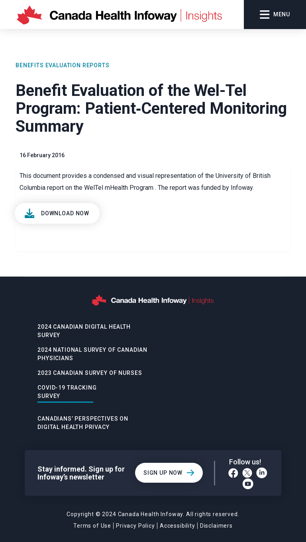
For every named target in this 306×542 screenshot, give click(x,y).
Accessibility (177, 526)
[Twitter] (247, 473)
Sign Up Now (162, 473)
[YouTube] (247, 483)
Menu (275, 14)
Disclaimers (216, 526)
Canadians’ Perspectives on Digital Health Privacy (82, 422)
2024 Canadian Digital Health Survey (84, 331)
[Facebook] (233, 473)
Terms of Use (92, 526)
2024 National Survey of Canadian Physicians (92, 354)
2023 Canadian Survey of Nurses (89, 373)
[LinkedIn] (261, 472)
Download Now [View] (65, 213)
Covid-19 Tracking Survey (66, 391)
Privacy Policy (135, 526)
